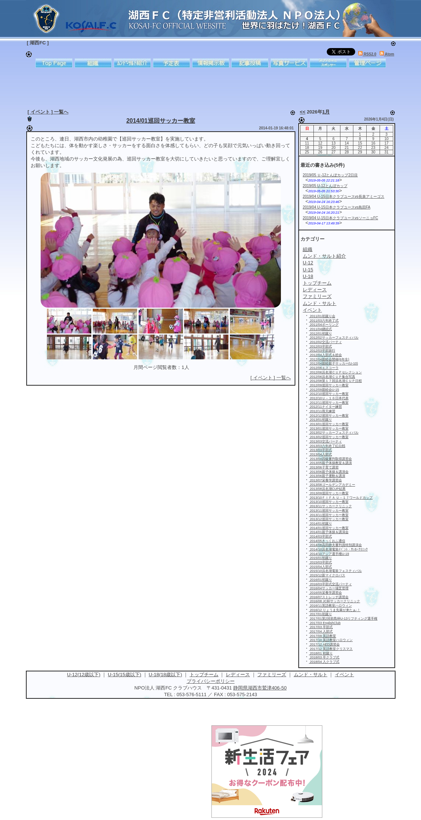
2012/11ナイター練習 (325, 407)
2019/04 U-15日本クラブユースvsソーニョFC (340, 218)
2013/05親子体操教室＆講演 (330, 463)
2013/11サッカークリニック (330, 506)
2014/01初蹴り (320, 523)
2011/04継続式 (320, 329)
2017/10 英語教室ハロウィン (331, 640)
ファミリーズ (271, 674)
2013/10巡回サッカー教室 (329, 502)
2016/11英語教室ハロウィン (330, 605)
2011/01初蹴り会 (322, 316)
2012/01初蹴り (320, 333)
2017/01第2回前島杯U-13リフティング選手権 (343, 618)
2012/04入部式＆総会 (325, 355)
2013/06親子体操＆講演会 (329, 472)
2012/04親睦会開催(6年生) (329, 359)
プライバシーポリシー (211, 681)
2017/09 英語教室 (322, 636)
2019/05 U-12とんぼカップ (325, 186)
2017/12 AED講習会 (324, 644)
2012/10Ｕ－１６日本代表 (329, 398)
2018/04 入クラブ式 (324, 662)
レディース (238, 674)
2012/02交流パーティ (325, 342)
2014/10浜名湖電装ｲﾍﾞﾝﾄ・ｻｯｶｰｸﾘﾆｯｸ (338, 549)
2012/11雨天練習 (322, 411)
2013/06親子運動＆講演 (327, 476)
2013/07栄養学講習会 (325, 480)
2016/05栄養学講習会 (325, 592)
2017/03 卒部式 (321, 627)
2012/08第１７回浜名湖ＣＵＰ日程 (335, 381)
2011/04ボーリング (324, 324)
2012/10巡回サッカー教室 (329, 394)
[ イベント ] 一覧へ (48, 112)
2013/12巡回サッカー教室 (329, 519)
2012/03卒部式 (320, 346)
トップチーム (204, 674)
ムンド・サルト (310, 674)
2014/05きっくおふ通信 (327, 541)
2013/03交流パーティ (325, 441)
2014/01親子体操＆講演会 (329, 532)
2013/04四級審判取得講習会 (330, 459)
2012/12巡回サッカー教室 (329, 415)
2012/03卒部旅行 (322, 350)
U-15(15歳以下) (124, 674)
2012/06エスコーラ (324, 368)
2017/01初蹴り (320, 614)
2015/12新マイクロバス (327, 575)
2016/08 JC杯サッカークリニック (334, 601)
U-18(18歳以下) (165, 674)
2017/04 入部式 (321, 631)
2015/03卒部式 (320, 562)
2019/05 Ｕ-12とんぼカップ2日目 (330, 175)
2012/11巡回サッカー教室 (329, 402)
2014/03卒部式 (320, 536)
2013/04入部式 (320, 454)
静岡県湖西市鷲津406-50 (259, 688)
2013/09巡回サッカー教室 (329, 493)
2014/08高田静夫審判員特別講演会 (335, 545)
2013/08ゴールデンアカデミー (332, 485)
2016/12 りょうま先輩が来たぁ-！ (335, 610)
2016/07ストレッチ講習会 (329, 597)
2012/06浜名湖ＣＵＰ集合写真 (332, 377)
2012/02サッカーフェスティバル (334, 337)
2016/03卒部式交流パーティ (330, 584)
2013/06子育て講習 (324, 467)
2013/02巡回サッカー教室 (329, 437)
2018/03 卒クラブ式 (324, 657)
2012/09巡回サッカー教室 (329, 385)
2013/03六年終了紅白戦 (327, 446)
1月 (326, 112)
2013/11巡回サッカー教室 (329, 510)
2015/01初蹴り (320, 558)
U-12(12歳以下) (83, 674)
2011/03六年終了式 (324, 320)
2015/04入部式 (320, 567)
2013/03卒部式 (320, 450)
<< (302, 112)
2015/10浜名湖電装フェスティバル (335, 571)
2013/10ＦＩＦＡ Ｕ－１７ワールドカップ (341, 497)
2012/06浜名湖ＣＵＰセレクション (335, 372)
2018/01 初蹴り (321, 653)
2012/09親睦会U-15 (324, 390)
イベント (344, 674)
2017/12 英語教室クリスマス (331, 649)
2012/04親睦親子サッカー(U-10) (333, 363)
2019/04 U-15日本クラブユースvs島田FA (336, 207)
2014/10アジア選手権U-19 (329, 554)
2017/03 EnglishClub (325, 623)
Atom (387, 54)
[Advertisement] (205, 87)
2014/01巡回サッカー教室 (160, 121)
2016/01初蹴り (320, 580)
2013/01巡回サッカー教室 (329, 424)
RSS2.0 (367, 54)
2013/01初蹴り (320, 419)
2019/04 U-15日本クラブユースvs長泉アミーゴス (343, 196)
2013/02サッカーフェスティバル (334, 432)
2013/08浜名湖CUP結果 (327, 489)
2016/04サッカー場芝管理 (329, 588)
